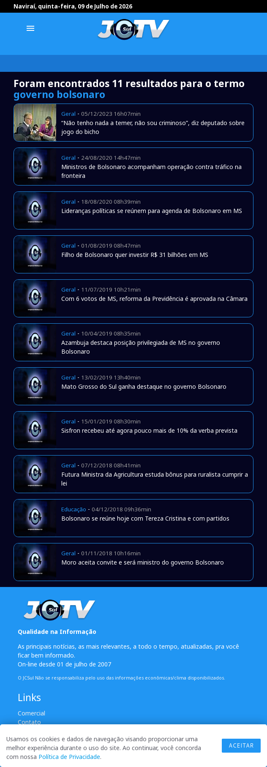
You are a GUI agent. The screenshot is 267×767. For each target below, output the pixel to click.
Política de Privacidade (69, 757)
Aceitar (241, 745)
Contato (29, 722)
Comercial (31, 713)
